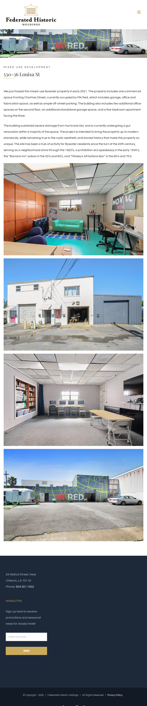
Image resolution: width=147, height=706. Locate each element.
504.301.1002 (25, 586)
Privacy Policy (114, 695)
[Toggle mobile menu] (139, 12)
